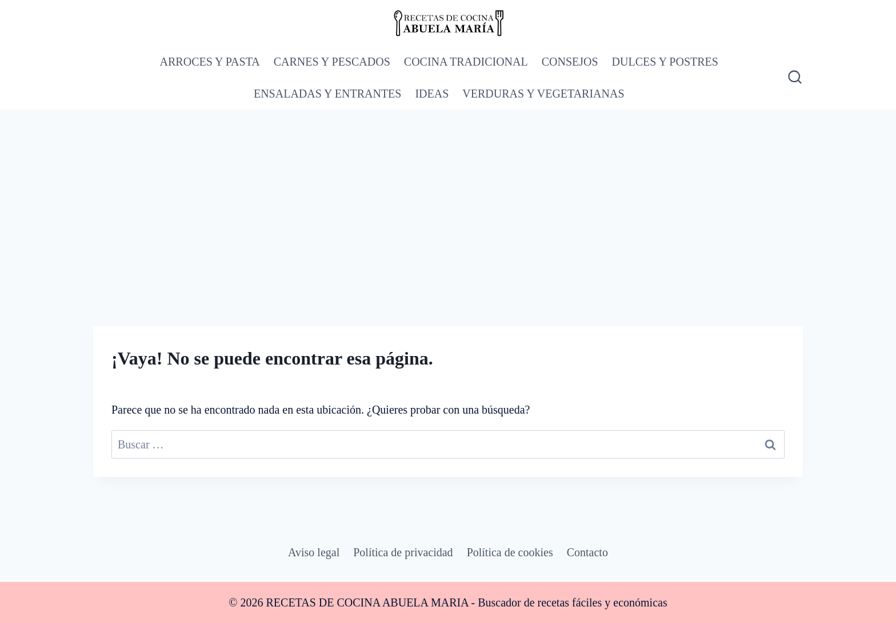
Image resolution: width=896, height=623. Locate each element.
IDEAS (432, 93)
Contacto (587, 552)
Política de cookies (510, 552)
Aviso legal (313, 552)
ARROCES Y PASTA (210, 61)
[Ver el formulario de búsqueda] (794, 78)
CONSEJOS (570, 61)
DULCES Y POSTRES (665, 61)
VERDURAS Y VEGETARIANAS (543, 93)
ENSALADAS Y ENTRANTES (328, 93)
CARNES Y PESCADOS (332, 61)
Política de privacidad (403, 552)
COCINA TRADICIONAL (466, 61)
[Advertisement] (448, 195)
